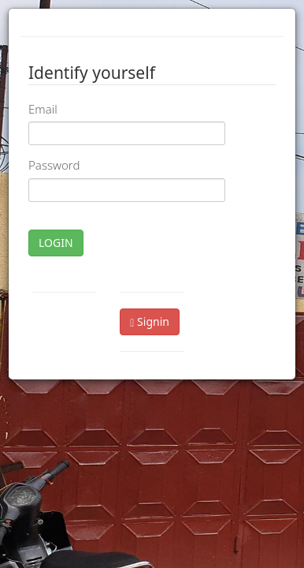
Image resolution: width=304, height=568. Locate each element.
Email (42, 109)
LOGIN (56, 242)
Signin (149, 321)
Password (54, 165)
